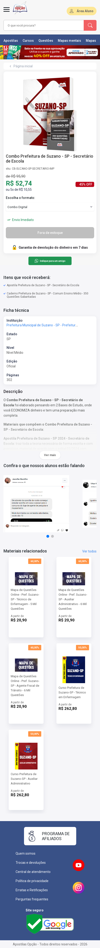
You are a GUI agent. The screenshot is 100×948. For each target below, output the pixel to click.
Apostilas (10, 40)
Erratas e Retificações (32, 890)
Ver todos (89, 551)
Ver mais (50, 455)
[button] (47, 536)
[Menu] (6, 12)
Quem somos (25, 853)
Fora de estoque (50, 233)
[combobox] (43, 25)
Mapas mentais (69, 40)
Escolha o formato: (20, 198)
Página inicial (23, 66)
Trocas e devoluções (31, 862)
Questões (45, 40)
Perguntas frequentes (32, 899)
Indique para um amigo (50, 261)
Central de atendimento (33, 872)
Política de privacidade (32, 881)
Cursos (28, 40)
